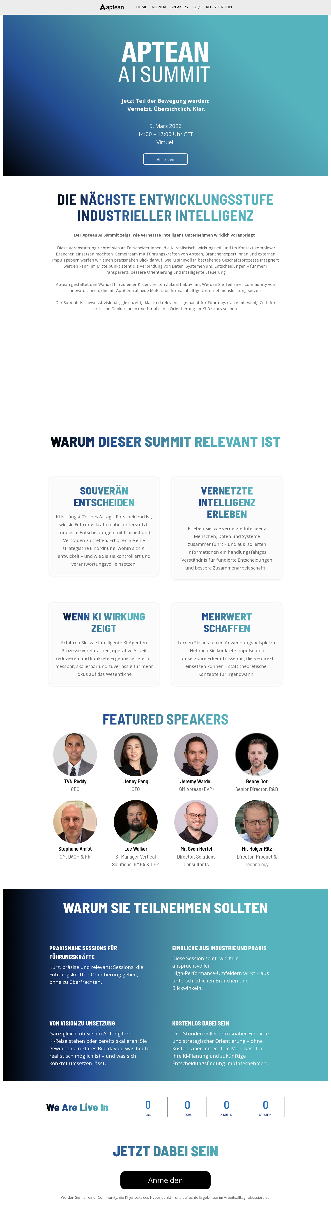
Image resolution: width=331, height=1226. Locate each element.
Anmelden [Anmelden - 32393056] (165, 1192)
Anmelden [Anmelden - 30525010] (165, 159)
